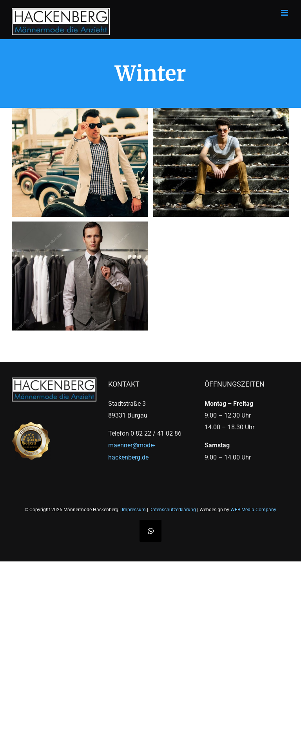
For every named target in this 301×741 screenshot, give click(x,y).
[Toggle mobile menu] (285, 13)
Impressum (134, 509)
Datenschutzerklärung (172, 509)
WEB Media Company (253, 509)
